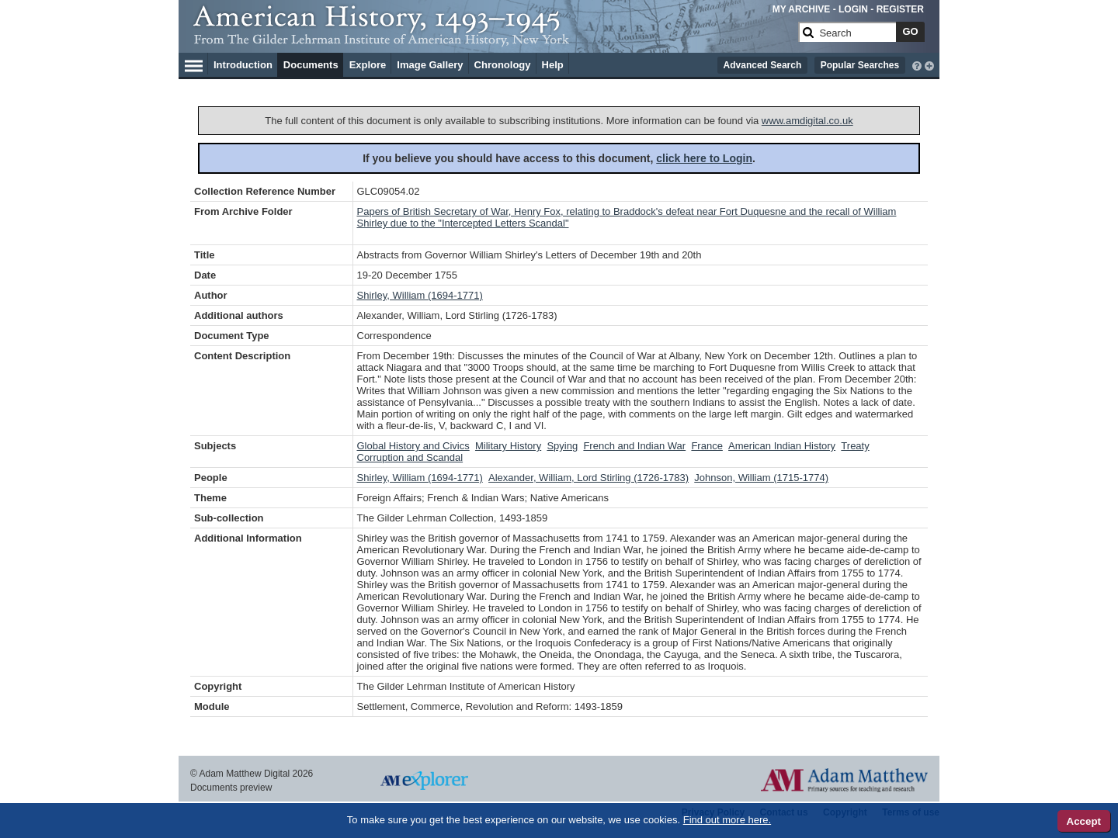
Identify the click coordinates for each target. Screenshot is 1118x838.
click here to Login (704, 158)
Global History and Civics (413, 446)
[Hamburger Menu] (193, 63)
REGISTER (900, 9)
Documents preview (231, 787)
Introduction (243, 65)
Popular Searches (860, 65)
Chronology (502, 65)
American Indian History (781, 446)
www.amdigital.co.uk (807, 120)
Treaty (855, 446)
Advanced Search (763, 65)
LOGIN (853, 9)
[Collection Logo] (492, 38)
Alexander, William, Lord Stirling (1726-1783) (588, 477)
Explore (368, 65)
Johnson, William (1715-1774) (761, 477)
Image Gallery (430, 65)
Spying (562, 446)
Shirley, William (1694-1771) (420, 295)
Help (553, 65)
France (706, 446)
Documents (311, 65)
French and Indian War (634, 446)
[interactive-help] (917, 64)
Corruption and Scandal (410, 457)
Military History (508, 446)
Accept (1084, 821)
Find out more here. (727, 820)
